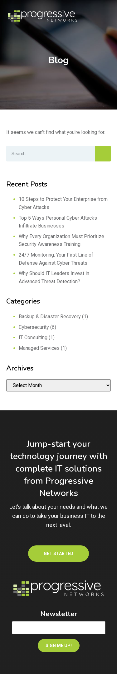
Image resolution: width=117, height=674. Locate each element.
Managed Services (39, 348)
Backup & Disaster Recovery (50, 316)
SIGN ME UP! (59, 645)
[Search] (103, 153)
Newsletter (58, 614)
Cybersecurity (34, 327)
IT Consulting (33, 337)
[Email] (58, 627)
